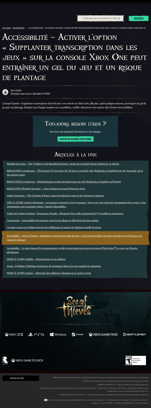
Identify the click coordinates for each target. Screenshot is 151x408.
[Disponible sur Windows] (58, 335)
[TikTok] (95, 347)
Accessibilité (106, 403)
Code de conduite (138, 400)
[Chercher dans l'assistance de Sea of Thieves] (100, 18)
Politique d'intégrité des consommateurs (132, 403)
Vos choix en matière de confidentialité (66, 400)
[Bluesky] (104, 347)
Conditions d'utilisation (94, 400)
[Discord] (87, 347)
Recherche (138, 19)
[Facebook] (46, 347)
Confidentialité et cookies (117, 400)
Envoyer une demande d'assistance (75, 139)
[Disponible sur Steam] (77, 335)
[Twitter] (53, 347)
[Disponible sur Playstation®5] (36, 335)
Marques (95, 403)
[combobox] (100, 18)
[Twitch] (62, 347)
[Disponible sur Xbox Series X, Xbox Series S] (14, 335)
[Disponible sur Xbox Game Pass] (103, 335)
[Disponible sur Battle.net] (134, 335)
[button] (20, 378)
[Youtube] (75, 347)
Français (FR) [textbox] (17, 378)
